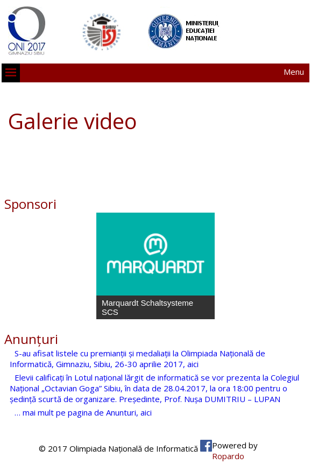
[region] (155, 266)
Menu (294, 71)
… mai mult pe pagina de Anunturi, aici (83, 412)
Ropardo (228, 456)
